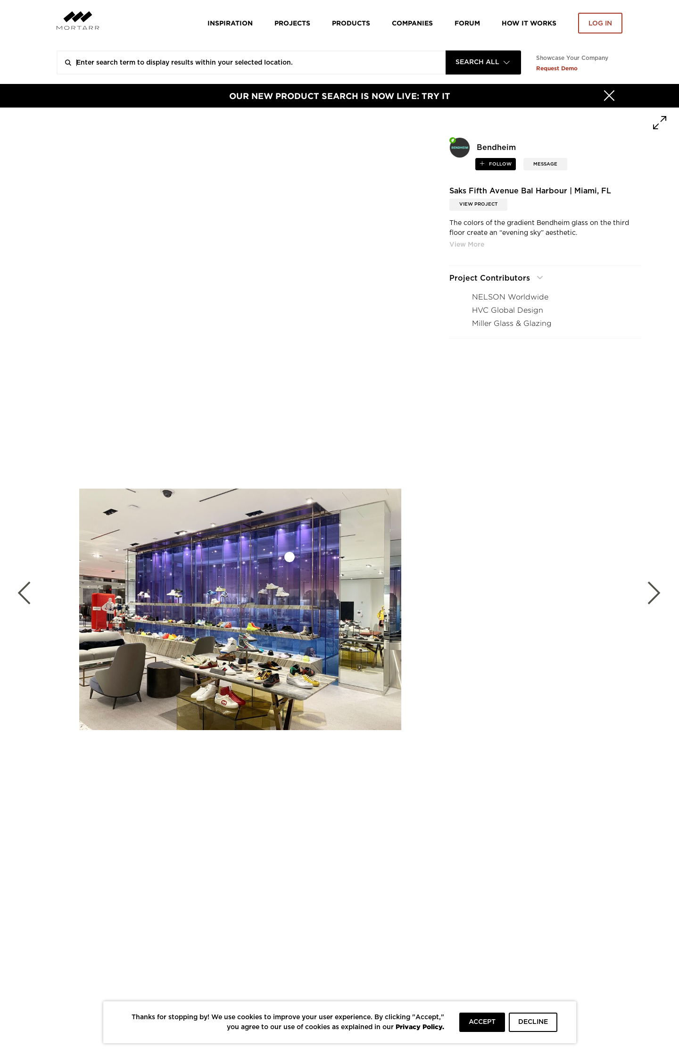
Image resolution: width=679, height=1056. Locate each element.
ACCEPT (482, 1022)
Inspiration (230, 22)
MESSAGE (545, 164)
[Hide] (609, 96)
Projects (292, 22)
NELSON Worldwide (510, 297)
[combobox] (483, 62)
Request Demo (557, 68)
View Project (478, 204)
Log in (600, 23)
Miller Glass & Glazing (512, 323)
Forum (467, 22)
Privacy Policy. (420, 1026)
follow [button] (500, 164)
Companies (412, 22)
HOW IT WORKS (529, 22)
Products (351, 22)
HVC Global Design (507, 310)
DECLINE (533, 1022)
